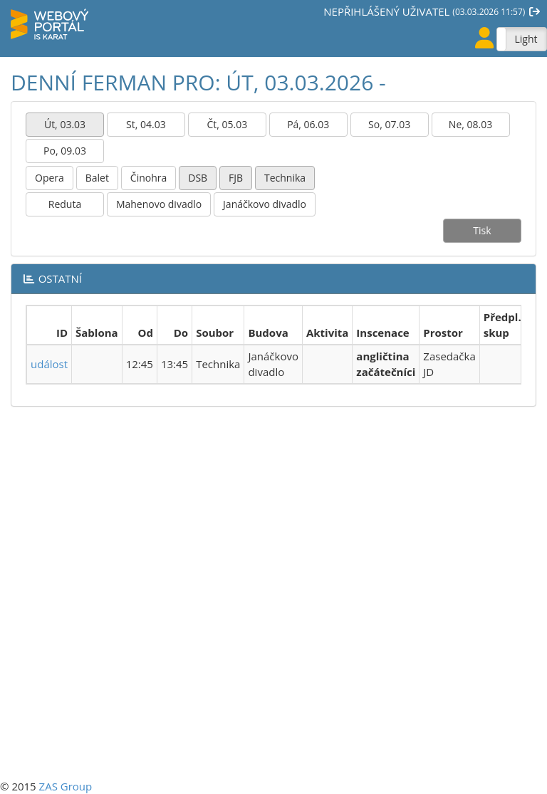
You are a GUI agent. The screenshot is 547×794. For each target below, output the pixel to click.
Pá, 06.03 (308, 124)
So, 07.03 (389, 124)
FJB (236, 177)
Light (525, 39)
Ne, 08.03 (470, 124)
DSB (197, 177)
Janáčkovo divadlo (264, 204)
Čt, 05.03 (227, 124)
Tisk (482, 230)
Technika (285, 177)
